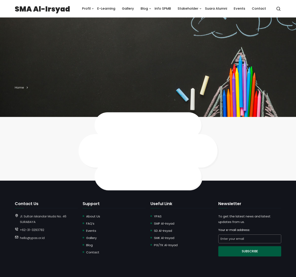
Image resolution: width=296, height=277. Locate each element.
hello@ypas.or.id (32, 238)
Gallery (128, 8)
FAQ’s (90, 223)
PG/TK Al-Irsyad (166, 245)
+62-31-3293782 (32, 230)
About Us (93, 216)
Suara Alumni (216, 8)
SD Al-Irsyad (163, 231)
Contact (259, 8)
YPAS (158, 216)
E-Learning (106, 8)
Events (239, 8)
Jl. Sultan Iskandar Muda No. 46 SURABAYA (43, 219)
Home (19, 87)
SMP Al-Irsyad (164, 223)
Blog (144, 8)
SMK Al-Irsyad (164, 238)
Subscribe (250, 251)
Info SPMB (163, 8)
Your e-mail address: (234, 230)
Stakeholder (188, 8)
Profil (86, 8)
